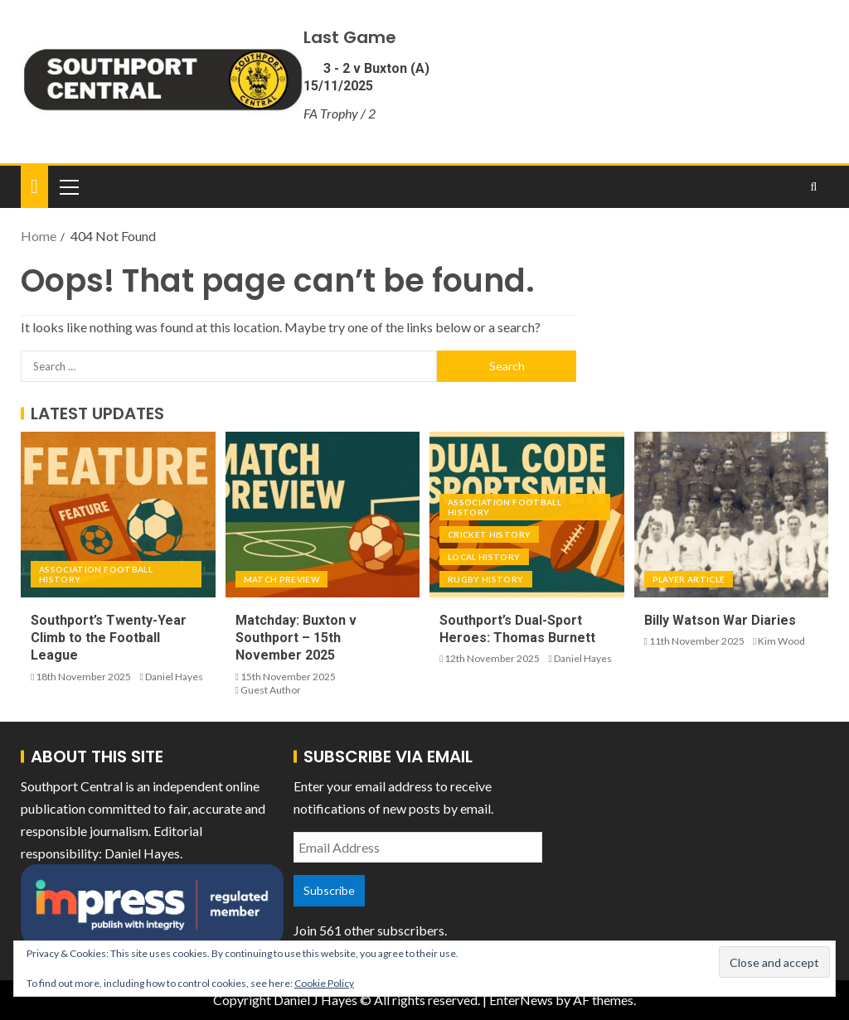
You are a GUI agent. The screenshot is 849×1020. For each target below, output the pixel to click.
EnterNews (521, 1000)
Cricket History (489, 534)
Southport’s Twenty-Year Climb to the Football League (109, 638)
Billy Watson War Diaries (720, 620)
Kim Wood (781, 641)
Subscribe (329, 890)
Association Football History (96, 574)
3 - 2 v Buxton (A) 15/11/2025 (366, 77)
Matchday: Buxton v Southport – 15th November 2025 (296, 638)
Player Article (689, 579)
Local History (484, 557)
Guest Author (270, 690)
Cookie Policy (324, 983)
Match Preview (282, 579)
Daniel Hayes (174, 676)
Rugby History (486, 579)
